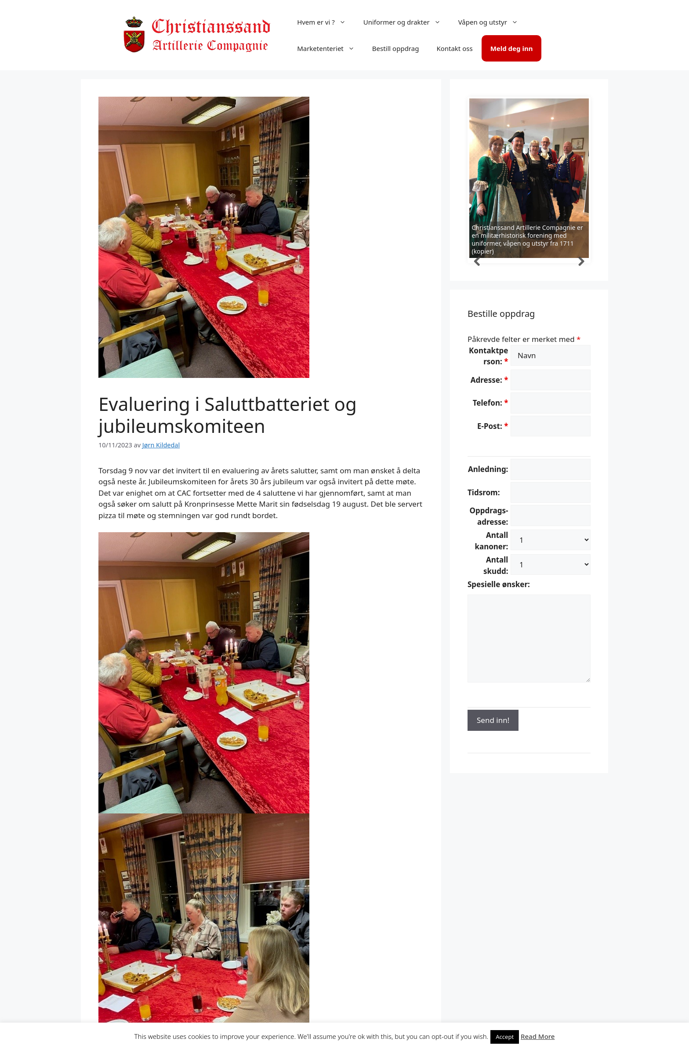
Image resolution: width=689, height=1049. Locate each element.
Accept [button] (505, 1037)
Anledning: (488, 469)
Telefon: (490, 403)
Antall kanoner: (491, 541)
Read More (538, 1036)
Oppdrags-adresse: (489, 516)
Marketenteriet (330, 48)
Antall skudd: (495, 565)
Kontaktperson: (488, 356)
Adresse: (489, 380)
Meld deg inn (511, 48)
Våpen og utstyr (492, 22)
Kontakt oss (454, 48)
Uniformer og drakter (406, 22)
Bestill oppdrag (395, 48)
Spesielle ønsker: (499, 584)
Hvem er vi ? (326, 22)
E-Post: (492, 426)
